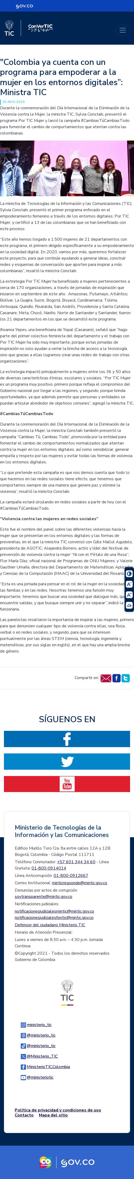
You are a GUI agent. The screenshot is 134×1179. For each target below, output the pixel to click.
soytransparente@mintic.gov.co (43, 896)
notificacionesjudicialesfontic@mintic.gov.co (54, 918)
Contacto (24, 1115)
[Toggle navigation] (122, 30)
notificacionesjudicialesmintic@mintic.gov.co (54, 911)
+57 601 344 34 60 (76, 862)
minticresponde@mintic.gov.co (79, 883)
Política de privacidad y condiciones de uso (58, 1110)
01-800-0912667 (71, 875)
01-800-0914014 (49, 868)
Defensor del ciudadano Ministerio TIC (50, 925)
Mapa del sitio (53, 1115)
